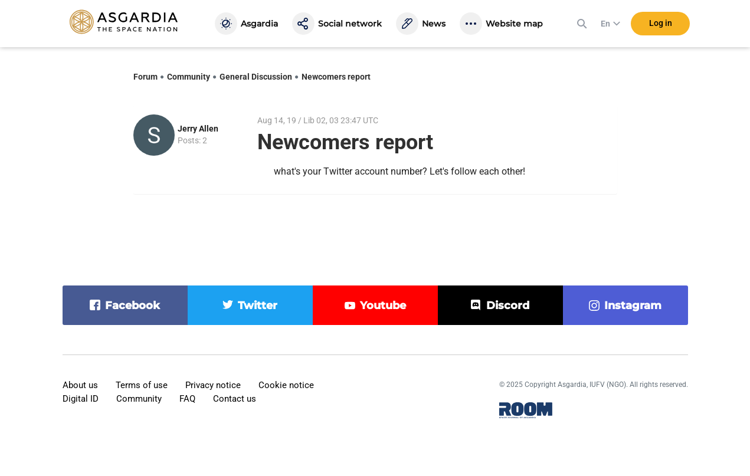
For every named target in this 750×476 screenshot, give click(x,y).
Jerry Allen (198, 128)
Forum (145, 76)
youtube (383, 305)
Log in (660, 23)
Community (188, 76)
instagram (632, 305)
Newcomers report (336, 76)
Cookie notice (286, 385)
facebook (132, 305)
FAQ (187, 398)
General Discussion (256, 76)
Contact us (234, 398)
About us (80, 385)
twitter (257, 305)
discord (507, 305)
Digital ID (81, 398)
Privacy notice (213, 385)
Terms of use (142, 385)
